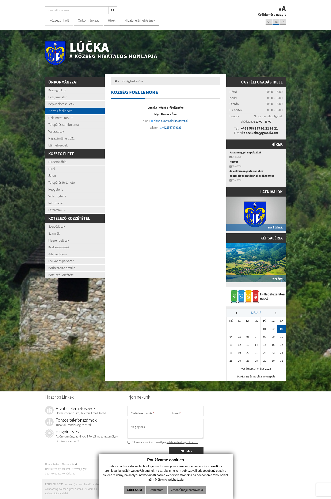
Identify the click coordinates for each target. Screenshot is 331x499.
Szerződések (56, 226)
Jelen (52, 175)
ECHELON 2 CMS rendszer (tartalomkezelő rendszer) (73, 484)
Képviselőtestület (61, 104)
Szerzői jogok (79, 469)
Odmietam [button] (156, 490)
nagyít (281, 14)
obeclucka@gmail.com (261, 133)
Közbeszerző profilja (61, 268)
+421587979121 (171, 128)
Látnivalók (56, 210)
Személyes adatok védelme (60, 473)
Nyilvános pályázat (61, 261)
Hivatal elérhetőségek (140, 20)
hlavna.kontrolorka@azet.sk (171, 121)
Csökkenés (266, 14)
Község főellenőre (61, 111)
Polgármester (57, 97)
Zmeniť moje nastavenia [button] (187, 490)
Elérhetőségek (58, 145)
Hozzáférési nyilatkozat (57, 469)
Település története (61, 182)
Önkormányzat (88, 20)
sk (269, 22)
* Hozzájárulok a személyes (163, 442)
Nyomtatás (69, 464)
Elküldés (186, 451)
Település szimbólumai (64, 124)
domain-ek (81, 489)
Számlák (54, 233)
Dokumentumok (60, 118)
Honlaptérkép (52, 464)
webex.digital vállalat (56, 493)
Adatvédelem (57, 254)
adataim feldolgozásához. (182, 442)
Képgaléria (55, 189)
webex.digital (66, 489)
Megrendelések (58, 240)
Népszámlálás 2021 (61, 138)
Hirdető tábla (57, 162)
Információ (55, 203)
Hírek (111, 20)
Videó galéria (57, 196)
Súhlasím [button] (134, 490)
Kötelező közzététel (61, 275)
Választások (56, 131)
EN (283, 22)
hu (276, 22)
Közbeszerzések (58, 247)
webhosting (51, 489)
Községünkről (59, 20)
